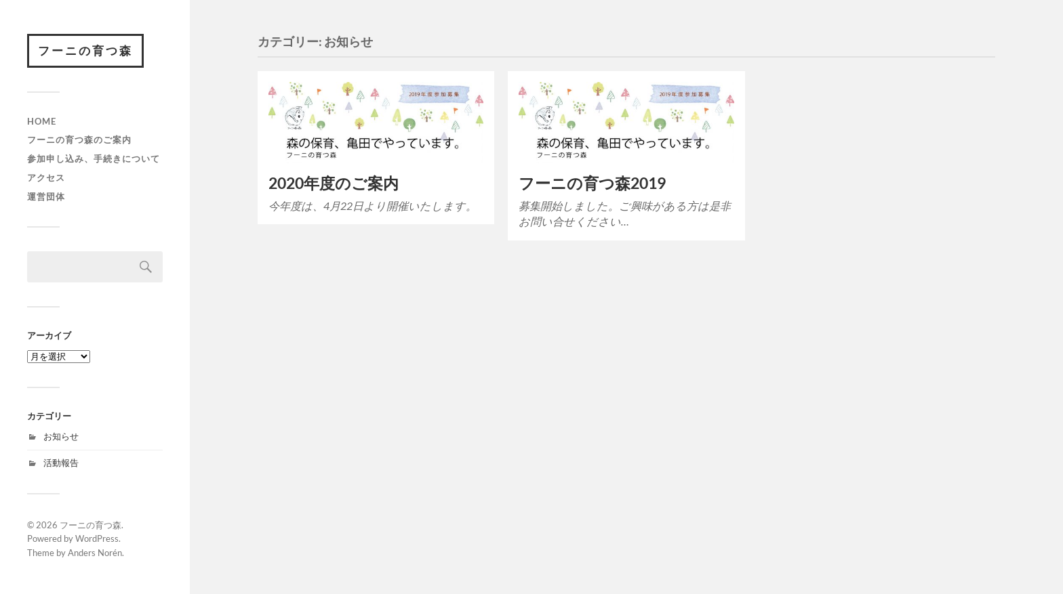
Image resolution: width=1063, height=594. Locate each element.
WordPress (97, 538)
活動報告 (61, 462)
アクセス (46, 177)
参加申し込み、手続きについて (93, 158)
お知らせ (61, 436)
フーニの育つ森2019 (592, 183)
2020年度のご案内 (333, 183)
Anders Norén (95, 552)
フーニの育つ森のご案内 (79, 139)
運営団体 (46, 196)
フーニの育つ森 (85, 50)
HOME (41, 121)
